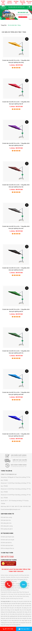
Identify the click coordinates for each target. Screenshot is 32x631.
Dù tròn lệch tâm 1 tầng (14, 25)
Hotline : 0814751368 (17, 65)
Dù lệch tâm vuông (6, 624)
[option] (16, 14)
